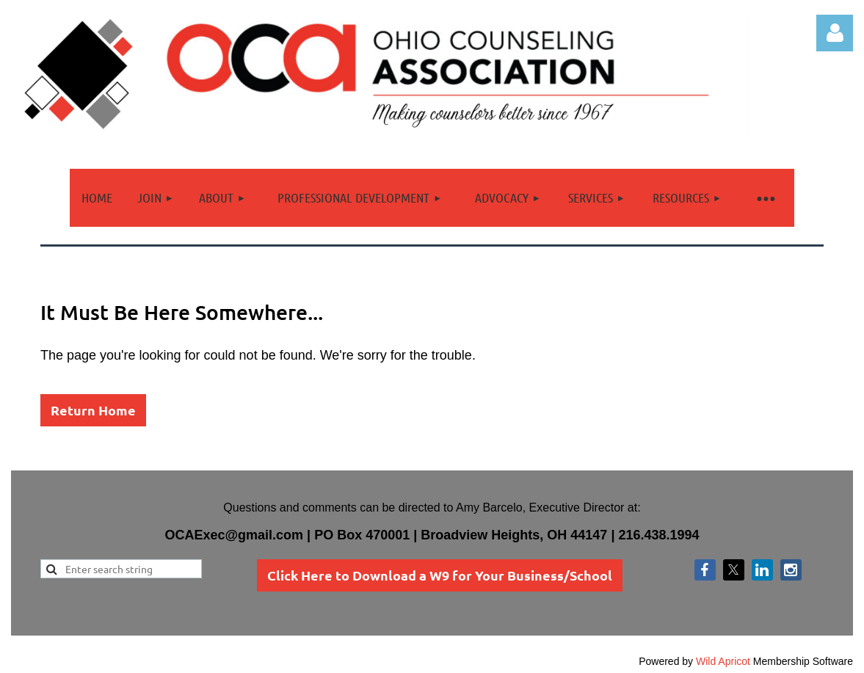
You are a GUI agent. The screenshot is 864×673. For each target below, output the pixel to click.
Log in (834, 33)
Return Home (93, 409)
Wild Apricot (723, 661)
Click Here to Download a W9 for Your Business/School (439, 575)
